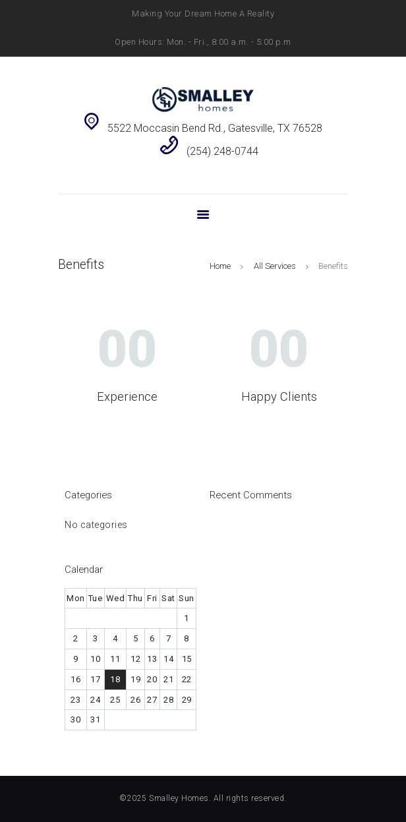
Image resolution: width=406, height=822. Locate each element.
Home (220, 266)
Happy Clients (279, 397)
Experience (127, 397)
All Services (275, 266)
